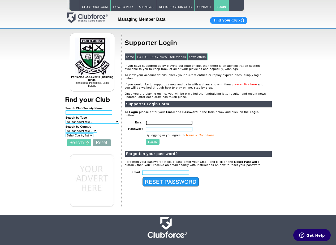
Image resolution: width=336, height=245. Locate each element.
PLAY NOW (158, 57)
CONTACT (204, 7)
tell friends (178, 57)
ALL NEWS (146, 7)
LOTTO (142, 57)
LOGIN (221, 7)
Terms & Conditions (200, 135)
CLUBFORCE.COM (95, 7)
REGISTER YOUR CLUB (175, 7)
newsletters (197, 57)
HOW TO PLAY (123, 7)
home (130, 57)
